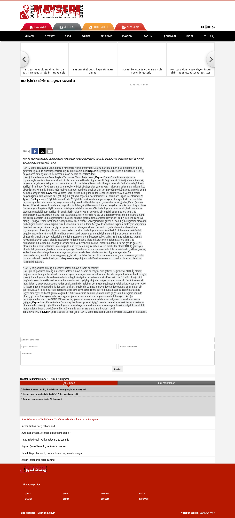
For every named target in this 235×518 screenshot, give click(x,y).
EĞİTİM (86, 36)
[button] (24, 59)
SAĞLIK (148, 36)
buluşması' (63, 379)
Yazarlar (130, 27)
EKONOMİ (127, 36)
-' (49, 379)
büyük (54, 379)
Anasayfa (37, 27)
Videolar (67, 27)
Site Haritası (28, 513)
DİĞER (190, 36)
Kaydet (117, 369)
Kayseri (44, 379)
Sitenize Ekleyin (46, 513)
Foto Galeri (98, 27)
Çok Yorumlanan (166, 382)
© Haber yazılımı (198, 513)
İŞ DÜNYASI (169, 36)
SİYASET (50, 36)
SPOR (68, 36)
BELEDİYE (106, 36)
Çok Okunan (69, 382)
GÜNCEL (30, 36)
